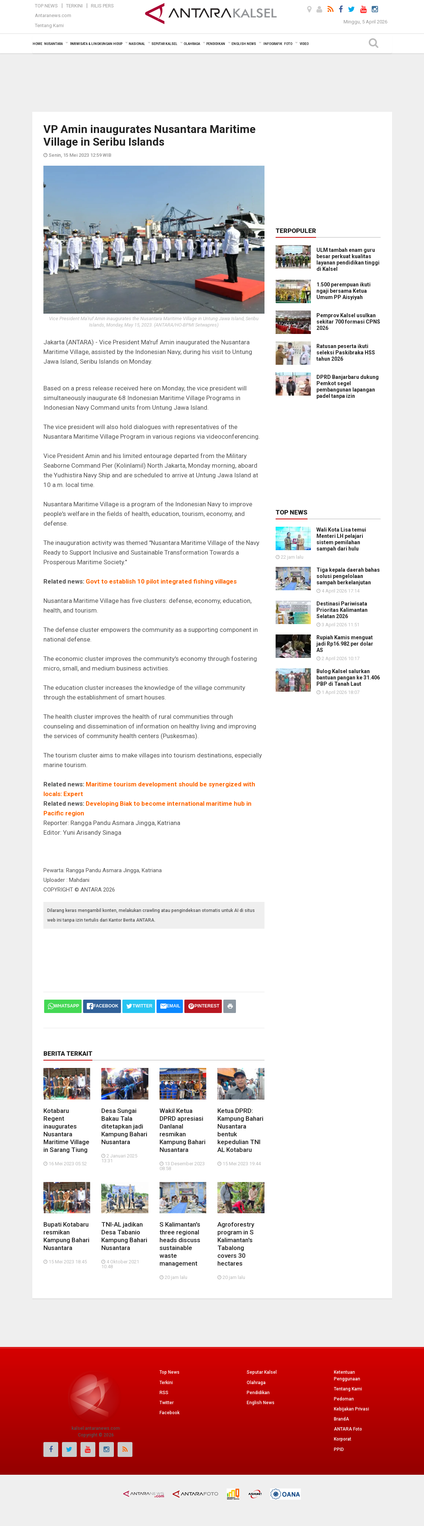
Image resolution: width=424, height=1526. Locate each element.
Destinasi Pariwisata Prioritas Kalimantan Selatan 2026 (342, 610)
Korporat (342, 1439)
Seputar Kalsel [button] (164, 44)
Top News (46, 6)
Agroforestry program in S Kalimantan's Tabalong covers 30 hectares (235, 1244)
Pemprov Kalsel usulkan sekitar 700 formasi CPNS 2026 (348, 321)
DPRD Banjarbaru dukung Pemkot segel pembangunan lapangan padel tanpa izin (347, 386)
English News (261, 1402)
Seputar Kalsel (262, 1372)
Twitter (167, 1402)
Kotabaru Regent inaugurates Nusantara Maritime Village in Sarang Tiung (66, 1130)
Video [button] (304, 44)
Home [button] (37, 44)
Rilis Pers (102, 6)
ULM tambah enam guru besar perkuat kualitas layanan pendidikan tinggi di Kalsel (347, 259)
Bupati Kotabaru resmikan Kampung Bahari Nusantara (66, 1236)
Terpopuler (296, 230)
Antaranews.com (53, 15)
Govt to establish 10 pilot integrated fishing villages (161, 581)
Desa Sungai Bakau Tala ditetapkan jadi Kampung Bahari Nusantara (124, 1126)
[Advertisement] (212, 81)
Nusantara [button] (53, 44)
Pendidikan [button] (215, 44)
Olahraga (256, 1382)
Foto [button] (288, 44)
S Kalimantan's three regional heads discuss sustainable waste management (180, 1244)
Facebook (170, 1412)
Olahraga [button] (192, 44)
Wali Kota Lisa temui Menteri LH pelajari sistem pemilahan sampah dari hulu (341, 539)
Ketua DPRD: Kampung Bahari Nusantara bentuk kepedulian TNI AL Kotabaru (240, 1130)
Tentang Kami (49, 25)
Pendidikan (258, 1392)
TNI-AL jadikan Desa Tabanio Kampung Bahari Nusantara (124, 1236)
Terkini (74, 6)
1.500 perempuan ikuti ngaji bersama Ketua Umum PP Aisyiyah (343, 291)
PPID (339, 1449)
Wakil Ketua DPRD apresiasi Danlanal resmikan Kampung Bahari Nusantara (183, 1130)
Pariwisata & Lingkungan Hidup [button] (96, 44)
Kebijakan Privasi (351, 1409)
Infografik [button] (272, 44)
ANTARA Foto (348, 1429)
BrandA (341, 1419)
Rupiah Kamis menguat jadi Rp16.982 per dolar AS (344, 643)
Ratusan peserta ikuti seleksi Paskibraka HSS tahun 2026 (345, 352)
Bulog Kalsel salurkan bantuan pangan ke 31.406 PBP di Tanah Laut (348, 677)
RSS (164, 1392)
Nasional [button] (137, 44)
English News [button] (243, 44)
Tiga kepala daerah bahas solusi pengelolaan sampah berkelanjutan (348, 576)
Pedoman (344, 1399)
